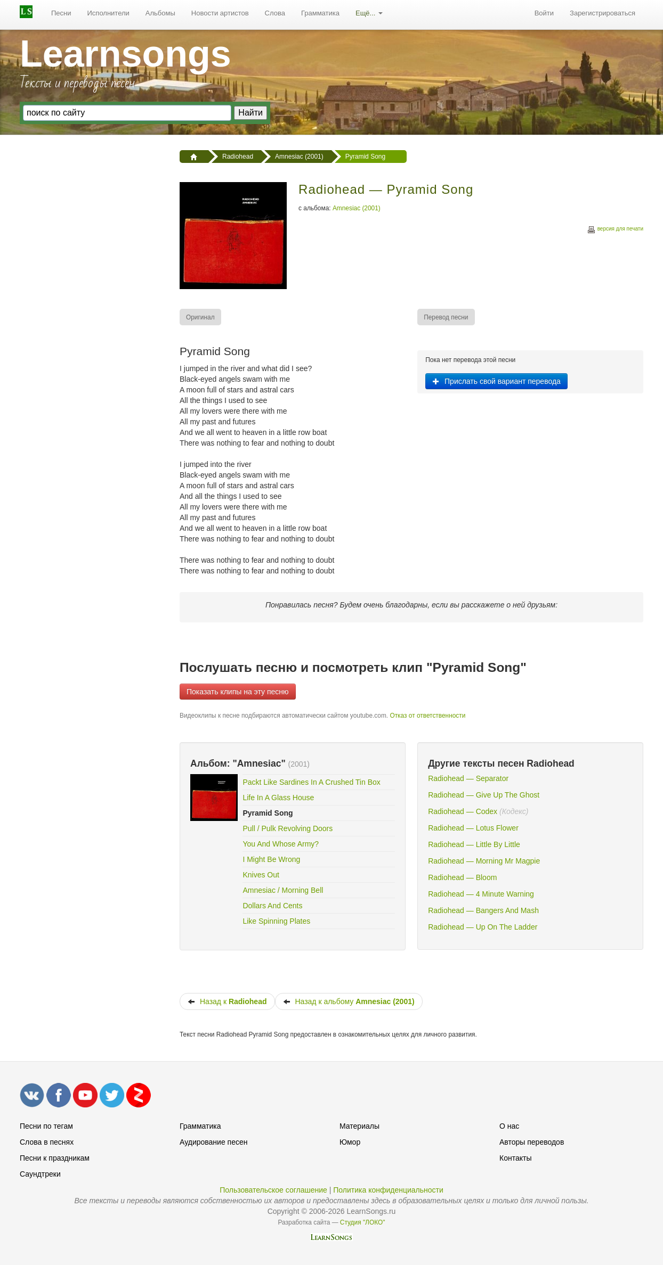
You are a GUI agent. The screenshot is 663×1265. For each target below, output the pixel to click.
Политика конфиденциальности (388, 1190)
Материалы (359, 1126)
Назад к (227, 1001)
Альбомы (160, 13)
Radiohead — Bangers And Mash (483, 910)
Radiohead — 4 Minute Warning (481, 894)
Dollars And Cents (272, 905)
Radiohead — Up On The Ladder (482, 927)
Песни (61, 13)
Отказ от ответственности (427, 715)
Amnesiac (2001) (357, 208)
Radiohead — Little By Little (474, 844)
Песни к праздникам (55, 1158)
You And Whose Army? (280, 844)
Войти (544, 13)
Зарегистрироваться (602, 13)
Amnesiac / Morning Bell (282, 890)
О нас (509, 1126)
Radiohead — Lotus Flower (473, 828)
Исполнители (108, 13)
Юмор (349, 1142)
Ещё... (369, 13)
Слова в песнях (47, 1142)
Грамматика (320, 13)
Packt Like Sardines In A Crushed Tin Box (311, 782)
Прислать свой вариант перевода (496, 381)
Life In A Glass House (278, 797)
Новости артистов (220, 13)
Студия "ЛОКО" (362, 1222)
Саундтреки (40, 1174)
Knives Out (260, 874)
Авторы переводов (531, 1142)
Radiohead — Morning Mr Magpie (484, 861)
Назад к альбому (349, 1001)
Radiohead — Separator (468, 778)
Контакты (515, 1158)
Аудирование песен (213, 1142)
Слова (275, 13)
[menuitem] (61, 13)
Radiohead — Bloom (462, 877)
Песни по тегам (46, 1126)
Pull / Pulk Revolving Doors (287, 828)
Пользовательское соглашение (273, 1190)
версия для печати (615, 230)
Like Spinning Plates (276, 921)
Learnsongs (125, 54)
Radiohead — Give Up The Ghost (483, 795)
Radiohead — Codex (462, 811)
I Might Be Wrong (271, 859)
